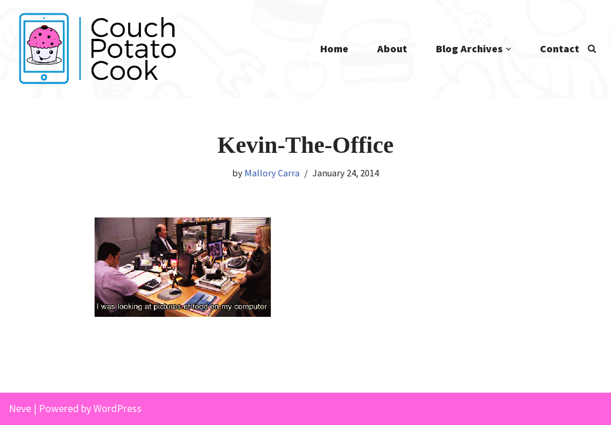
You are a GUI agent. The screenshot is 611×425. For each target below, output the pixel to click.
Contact (559, 48)
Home (334, 48)
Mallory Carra (272, 173)
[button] (508, 49)
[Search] (592, 48)
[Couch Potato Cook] (97, 48)
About (392, 48)
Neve (20, 408)
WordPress (117, 408)
